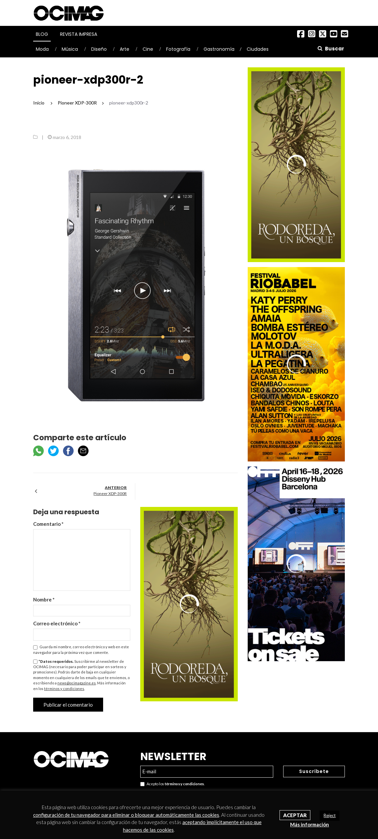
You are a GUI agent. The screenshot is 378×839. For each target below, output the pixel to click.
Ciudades (258, 49)
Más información (309, 824)
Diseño (99, 49)
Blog (42, 34)
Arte (124, 49)
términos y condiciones (64, 688)
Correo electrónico (57, 623)
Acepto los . (172, 784)
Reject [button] (330, 815)
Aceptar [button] (295, 815)
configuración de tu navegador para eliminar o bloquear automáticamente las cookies (126, 815)
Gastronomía (219, 49)
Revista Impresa (78, 34)
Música (70, 49)
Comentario (48, 524)
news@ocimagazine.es (76, 683)
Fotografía (178, 49)
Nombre (44, 599)
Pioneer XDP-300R (110, 493)
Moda (42, 49)
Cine (148, 49)
